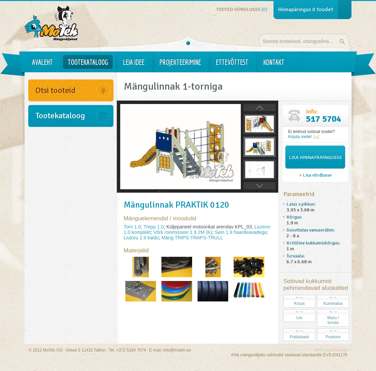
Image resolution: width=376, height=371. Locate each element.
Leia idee (133, 62)
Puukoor (333, 337)
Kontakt (273, 62)
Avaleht (42, 62)
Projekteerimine (180, 62)
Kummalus (333, 303)
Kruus (299, 303)
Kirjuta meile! (300, 137)
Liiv (299, 317)
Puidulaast (299, 337)
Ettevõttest (232, 62)
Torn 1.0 (132, 226)
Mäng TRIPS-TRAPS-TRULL (192, 237)
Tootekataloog (88, 62)
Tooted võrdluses (241, 9)
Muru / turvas (333, 320)
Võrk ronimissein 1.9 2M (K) (182, 232)
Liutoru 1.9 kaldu (141, 237)
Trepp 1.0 (153, 226)
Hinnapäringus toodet (305, 9)
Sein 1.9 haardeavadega (241, 232)
